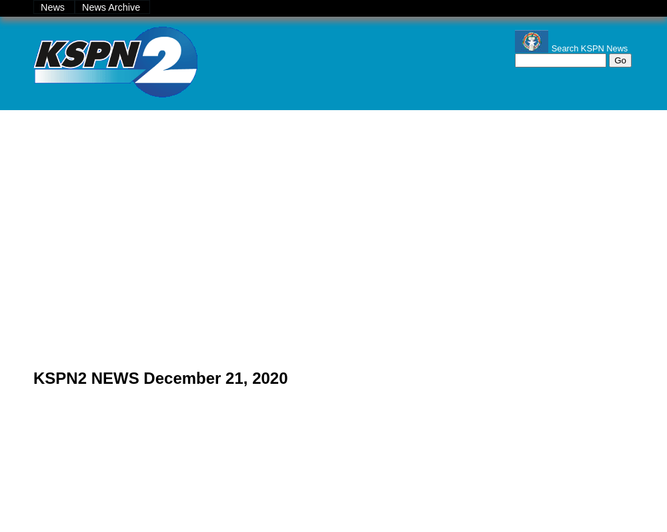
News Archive (112, 7)
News (54, 7)
